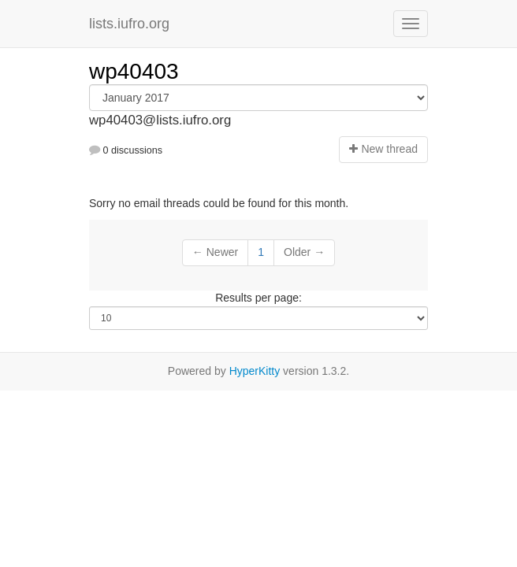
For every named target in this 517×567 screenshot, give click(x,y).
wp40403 (134, 71)
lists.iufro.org (129, 24)
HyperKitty (255, 371)
